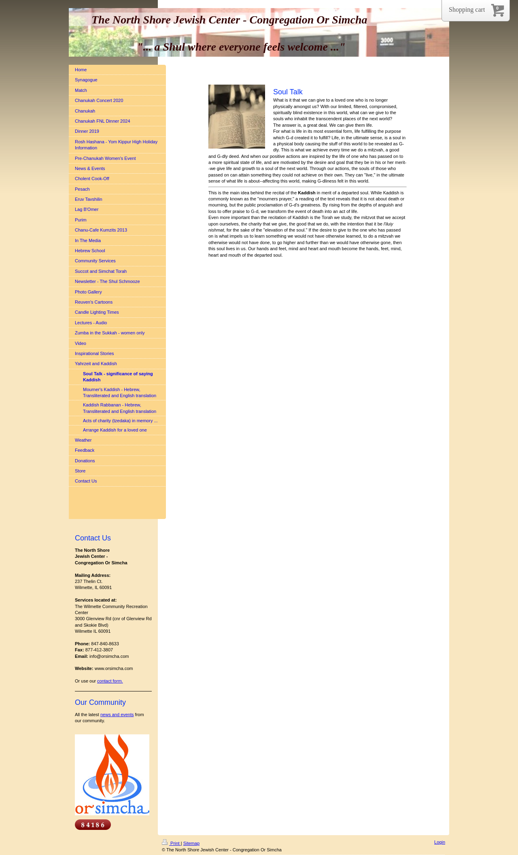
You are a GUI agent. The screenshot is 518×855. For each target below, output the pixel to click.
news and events (117, 714)
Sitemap (191, 843)
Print (171, 843)
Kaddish (306, 192)
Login (439, 842)
